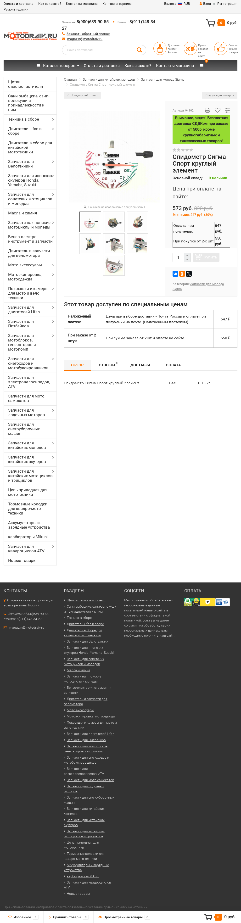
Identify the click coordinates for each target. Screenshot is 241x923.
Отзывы (108, 364)
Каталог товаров (56, 65)
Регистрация (227, 4)
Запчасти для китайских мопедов (27, 445)
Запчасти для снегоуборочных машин (24, 429)
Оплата (173, 365)
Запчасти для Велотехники (21, 163)
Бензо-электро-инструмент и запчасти (30, 239)
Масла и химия (22, 213)
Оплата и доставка (19, 4)
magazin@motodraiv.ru (84, 39)
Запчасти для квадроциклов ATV (26, 548)
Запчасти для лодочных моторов (26, 412)
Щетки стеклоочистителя (25, 84)
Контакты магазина (82, 4)
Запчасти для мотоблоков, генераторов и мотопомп (22, 342)
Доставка (140, 365)
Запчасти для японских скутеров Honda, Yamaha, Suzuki (30, 180)
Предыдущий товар (82, 95)
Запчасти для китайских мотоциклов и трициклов (30, 476)
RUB (177, 4)
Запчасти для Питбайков (21, 323)
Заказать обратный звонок (88, 34)
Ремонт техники (16, 9)
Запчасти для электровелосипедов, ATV (29, 382)
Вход (205, 4)
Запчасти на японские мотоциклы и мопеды (29, 224)
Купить (210, 257)
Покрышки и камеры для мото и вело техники (28, 293)
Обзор (77, 365)
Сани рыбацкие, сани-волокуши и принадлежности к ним (29, 103)
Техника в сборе (23, 119)
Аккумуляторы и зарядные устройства (29, 525)
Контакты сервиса (117, 4)
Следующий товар (220, 95)
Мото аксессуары (25, 265)
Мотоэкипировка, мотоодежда (25, 276)
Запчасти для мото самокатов (26, 398)
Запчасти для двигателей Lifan (24, 309)
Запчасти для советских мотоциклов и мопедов (30, 199)
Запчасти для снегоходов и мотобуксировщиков (28, 363)
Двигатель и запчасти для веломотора (29, 253)
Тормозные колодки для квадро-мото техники (27, 508)
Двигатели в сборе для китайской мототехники (30, 147)
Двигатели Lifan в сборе (25, 131)
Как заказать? (49, 4)
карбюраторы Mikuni (28, 536)
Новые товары (22, 560)
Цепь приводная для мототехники (27, 492)
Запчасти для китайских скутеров (27, 459)
